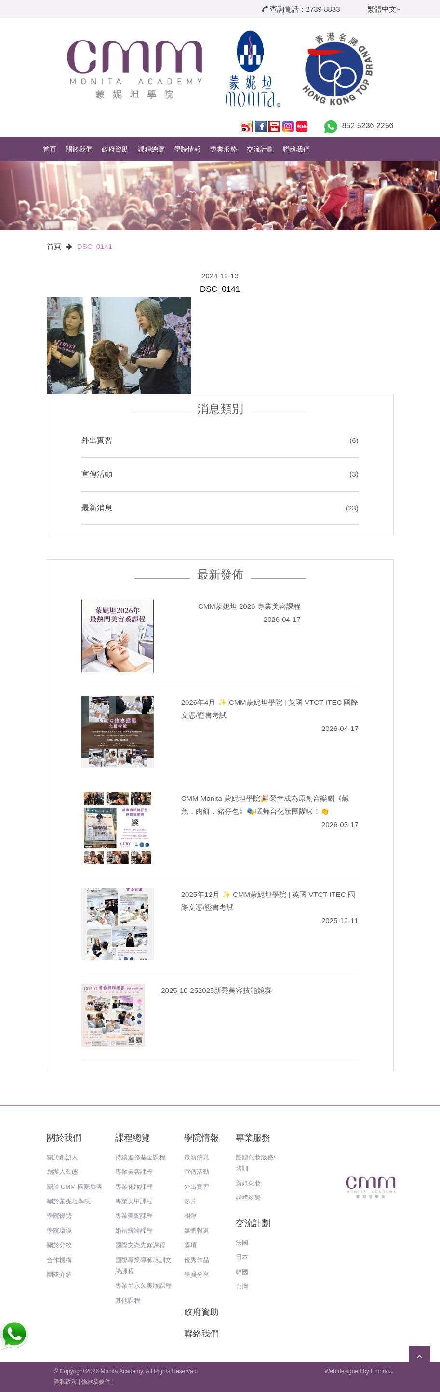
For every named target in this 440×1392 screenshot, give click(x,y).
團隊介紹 (59, 1274)
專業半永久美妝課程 (143, 1285)
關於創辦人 (62, 1157)
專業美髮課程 (134, 1215)
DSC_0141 (94, 246)
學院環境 (59, 1230)
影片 (190, 1201)
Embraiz (381, 1371)
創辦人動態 (62, 1171)
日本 (242, 1257)
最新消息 (96, 508)
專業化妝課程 (134, 1186)
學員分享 (196, 1274)
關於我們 (79, 149)
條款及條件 (95, 1381)
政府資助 (115, 149)
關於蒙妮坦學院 (69, 1201)
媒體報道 (196, 1230)
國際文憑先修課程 (140, 1245)
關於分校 (59, 1245)
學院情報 (187, 149)
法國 (242, 1242)
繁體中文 (384, 9)
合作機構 (59, 1260)
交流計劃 (260, 149)
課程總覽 (151, 149)
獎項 (190, 1245)
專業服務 (223, 149)
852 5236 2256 (368, 126)
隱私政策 (65, 1381)
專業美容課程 (134, 1171)
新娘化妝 (248, 1183)
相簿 (190, 1215)
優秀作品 (196, 1260)
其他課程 (127, 1300)
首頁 (49, 149)
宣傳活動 (96, 474)
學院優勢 (59, 1215)
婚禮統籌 (248, 1197)
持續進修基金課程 (140, 1157)
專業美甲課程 (134, 1201)
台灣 (242, 1286)
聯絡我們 (296, 149)
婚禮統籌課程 (134, 1230)
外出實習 (96, 440)
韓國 (242, 1272)
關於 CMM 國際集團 (75, 1186)
